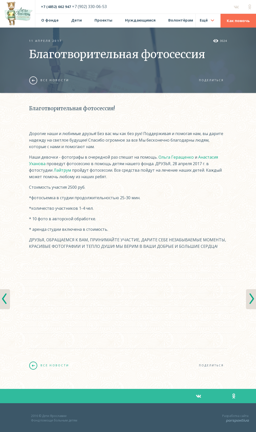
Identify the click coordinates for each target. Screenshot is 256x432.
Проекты (103, 20)
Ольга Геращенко (176, 157)
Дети (76, 20)
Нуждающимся (140, 20)
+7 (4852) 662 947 (56, 6)
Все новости (49, 80)
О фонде (49, 20)
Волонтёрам (180, 20)
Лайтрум (62, 170)
